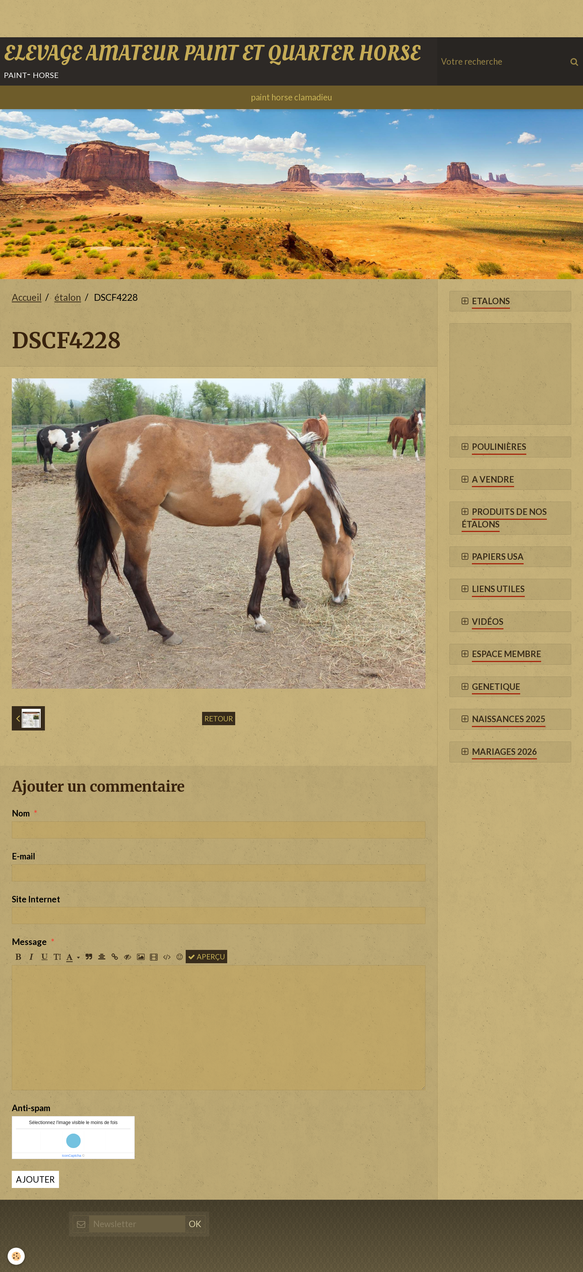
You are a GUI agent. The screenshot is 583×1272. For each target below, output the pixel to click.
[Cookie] (16, 1256)
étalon (67, 297)
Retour (218, 718)
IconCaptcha (71, 1156)
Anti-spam (31, 1108)
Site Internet (36, 899)
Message (29, 942)
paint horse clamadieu (291, 97)
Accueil (26, 297)
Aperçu (206, 956)
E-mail (23, 856)
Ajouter (35, 1179)
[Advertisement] (138, 17)
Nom (21, 813)
